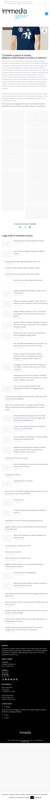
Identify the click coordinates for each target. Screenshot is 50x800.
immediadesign (25, 741)
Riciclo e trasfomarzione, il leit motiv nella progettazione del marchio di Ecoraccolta (31, 465)
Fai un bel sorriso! (19, 500)
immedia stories (8, 28)
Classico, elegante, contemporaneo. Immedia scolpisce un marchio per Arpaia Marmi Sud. (30, 438)
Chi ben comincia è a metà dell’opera (25, 573)
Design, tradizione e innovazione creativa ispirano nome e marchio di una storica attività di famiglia (26, 612)
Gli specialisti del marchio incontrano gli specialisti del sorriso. (24, 520)
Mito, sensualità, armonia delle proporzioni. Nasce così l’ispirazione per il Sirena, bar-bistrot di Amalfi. (30, 344)
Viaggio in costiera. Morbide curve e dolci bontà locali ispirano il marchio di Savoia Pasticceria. (24, 565)
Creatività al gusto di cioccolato (23, 481)
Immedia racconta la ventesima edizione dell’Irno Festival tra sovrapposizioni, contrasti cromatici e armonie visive (24, 628)
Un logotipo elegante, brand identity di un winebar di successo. (30, 511)
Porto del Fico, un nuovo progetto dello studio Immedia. (22, 274)
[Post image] (7, 243)
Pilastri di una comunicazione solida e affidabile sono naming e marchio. (30, 536)
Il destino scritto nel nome (13, 552)
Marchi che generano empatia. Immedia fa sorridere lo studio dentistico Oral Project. (30, 584)
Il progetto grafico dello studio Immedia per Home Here (22, 262)
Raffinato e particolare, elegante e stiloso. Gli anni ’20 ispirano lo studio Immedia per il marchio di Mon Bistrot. (31, 302)
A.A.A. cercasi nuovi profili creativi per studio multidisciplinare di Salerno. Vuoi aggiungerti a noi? (29, 387)
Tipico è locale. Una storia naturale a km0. (18, 558)
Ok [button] (32, 797)
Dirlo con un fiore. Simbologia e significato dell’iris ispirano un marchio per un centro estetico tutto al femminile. (26, 492)
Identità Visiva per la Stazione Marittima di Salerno (29, 241)
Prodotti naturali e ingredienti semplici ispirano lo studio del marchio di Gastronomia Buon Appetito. (26, 398)
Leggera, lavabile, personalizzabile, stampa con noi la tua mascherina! (30, 292)
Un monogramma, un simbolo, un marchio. (18, 546)
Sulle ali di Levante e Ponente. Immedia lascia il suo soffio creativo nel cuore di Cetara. (26, 603)
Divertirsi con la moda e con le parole (16, 458)
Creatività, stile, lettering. (13, 475)
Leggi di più (37, 797)
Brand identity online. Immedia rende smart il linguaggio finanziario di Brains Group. (26, 595)
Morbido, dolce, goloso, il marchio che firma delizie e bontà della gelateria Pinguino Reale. (30, 334)
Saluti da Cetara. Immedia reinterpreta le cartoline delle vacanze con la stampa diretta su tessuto (26, 620)
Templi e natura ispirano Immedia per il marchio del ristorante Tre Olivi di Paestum (29, 427)
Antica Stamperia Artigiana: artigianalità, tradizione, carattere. (29, 252)
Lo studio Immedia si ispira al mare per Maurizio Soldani (22, 268)
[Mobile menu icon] (46, 13)
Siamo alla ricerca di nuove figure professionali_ (28, 280)
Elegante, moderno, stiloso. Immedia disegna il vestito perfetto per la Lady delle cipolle (26, 528)
